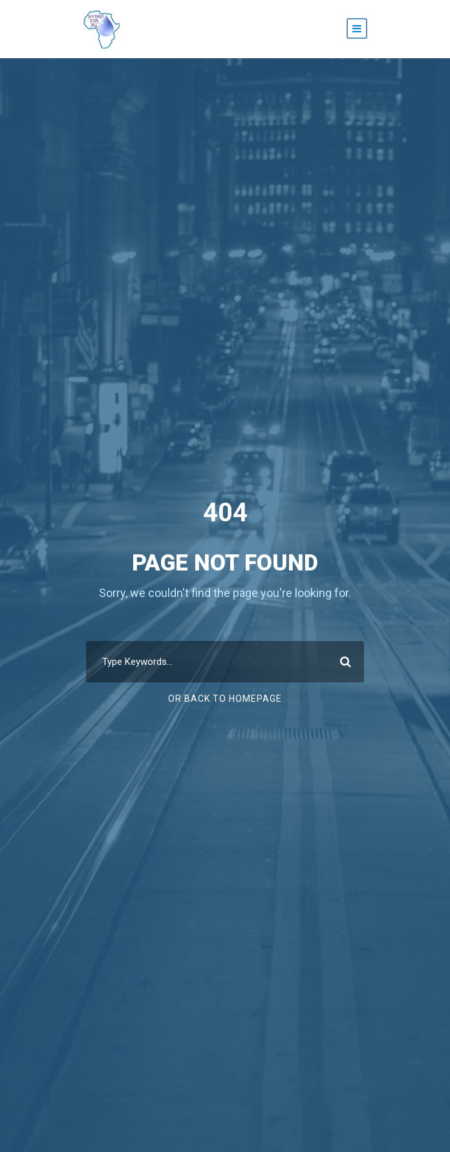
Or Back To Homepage (225, 698)
